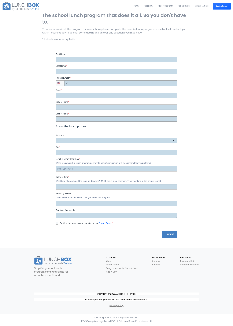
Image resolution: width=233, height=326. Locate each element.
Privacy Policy (116, 305)
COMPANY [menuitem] (111, 257)
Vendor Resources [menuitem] (189, 264)
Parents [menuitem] (156, 264)
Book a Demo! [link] (222, 6)
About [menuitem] (109, 261)
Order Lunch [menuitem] (112, 264)
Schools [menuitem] (156, 261)
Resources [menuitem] (185, 257)
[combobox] (116, 140)
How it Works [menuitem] (158, 257)
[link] (53, 260)
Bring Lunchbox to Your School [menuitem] (121, 268)
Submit (170, 234)
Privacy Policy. (105, 223)
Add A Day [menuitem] (111, 271)
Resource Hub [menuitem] (187, 261)
